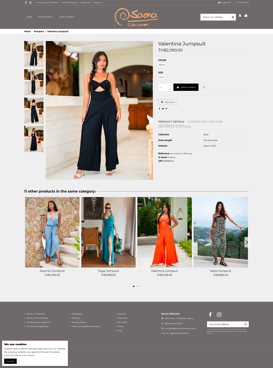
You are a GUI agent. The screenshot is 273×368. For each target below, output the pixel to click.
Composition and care (205, 121)
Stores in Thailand (70, 2)
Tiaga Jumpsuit (108, 271)
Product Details (171, 121)
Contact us (98, 2)
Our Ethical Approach (37, 326)
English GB (225, 2)
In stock (162, 157)
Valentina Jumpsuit (164, 271)
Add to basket (186, 87)
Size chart (168, 102)
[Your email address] (224, 324)
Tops (120, 330)
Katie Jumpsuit (220, 271)
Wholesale (85, 2)
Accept (10, 361)
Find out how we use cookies (19, 355)
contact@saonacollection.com (180, 328)
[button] (67, 17)
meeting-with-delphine (38, 322)
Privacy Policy (79, 322)
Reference (163, 153)
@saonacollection (174, 323)
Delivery (76, 318)
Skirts (121, 326)
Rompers (122, 322)
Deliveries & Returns (174, 126)
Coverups (122, 318)
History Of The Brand (37, 318)
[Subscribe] (245, 324)
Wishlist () (242, 2)
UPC (160, 161)
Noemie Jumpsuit (52, 271)
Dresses (122, 313)
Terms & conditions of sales (86, 326)
